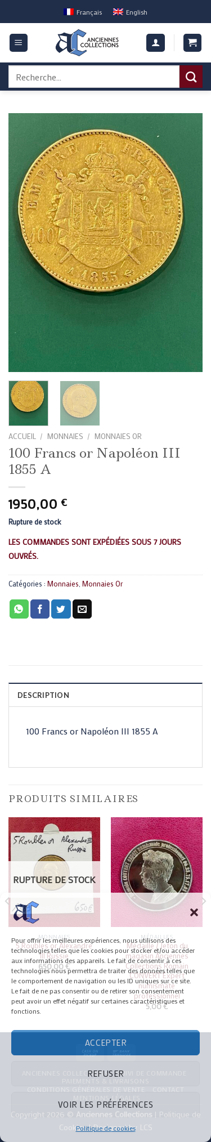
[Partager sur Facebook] (40, 609)
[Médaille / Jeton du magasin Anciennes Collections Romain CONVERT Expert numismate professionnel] (157, 872)
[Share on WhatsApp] (19, 609)
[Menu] (19, 43)
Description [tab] (43, 695)
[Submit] (191, 76)
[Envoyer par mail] (82, 609)
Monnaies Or (118, 436)
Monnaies (65, 436)
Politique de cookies (106, 1127)
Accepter (106, 1042)
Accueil (22, 436)
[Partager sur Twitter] (60, 609)
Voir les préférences (105, 1104)
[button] (194, 912)
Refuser (105, 1073)
